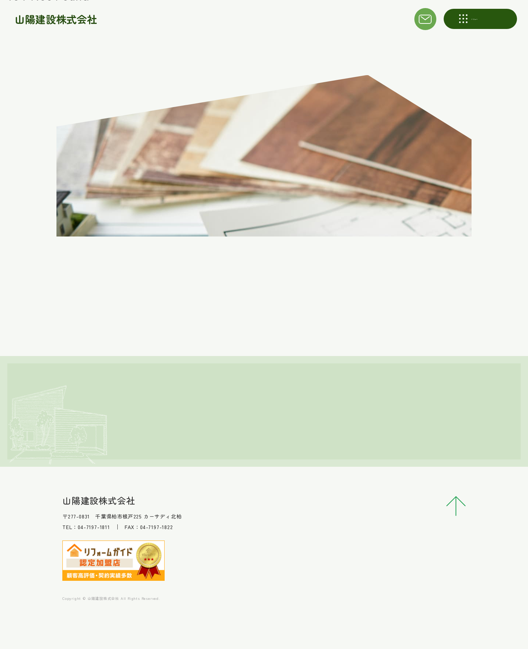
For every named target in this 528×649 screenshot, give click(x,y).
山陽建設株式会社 (57, 19)
